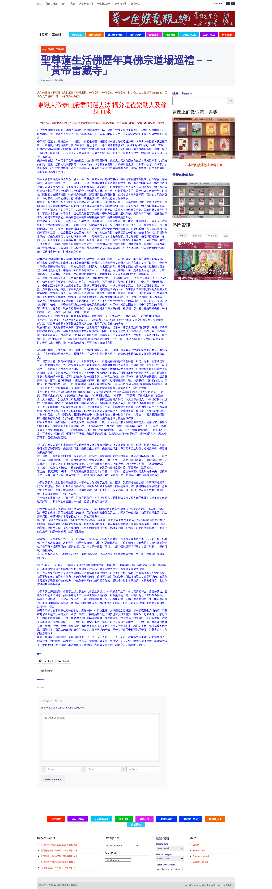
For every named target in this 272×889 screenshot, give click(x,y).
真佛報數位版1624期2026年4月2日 (58, 867)
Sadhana (209, 34)
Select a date (162, 844)
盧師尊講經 (136, 34)
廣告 (72, 3)
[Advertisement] (198, 336)
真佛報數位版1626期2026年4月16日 (59, 856)
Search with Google (165, 865)
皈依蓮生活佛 (104, 3)
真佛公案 (154, 34)
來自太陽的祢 (48, 49)
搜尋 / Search (182, 93)
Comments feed (201, 856)
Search (217, 3)
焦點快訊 (77, 34)
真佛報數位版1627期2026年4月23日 (59, 850)
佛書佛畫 (170, 34)
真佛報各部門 (86, 3)
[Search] (230, 101)
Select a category (164, 854)
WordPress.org (200, 862)
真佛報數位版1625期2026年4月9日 (58, 862)
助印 (64, 3)
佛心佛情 (197, 235)
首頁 (39, 3)
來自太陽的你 (47, 670)
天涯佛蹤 (227, 34)
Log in (196, 844)
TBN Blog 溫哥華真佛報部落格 (62, 885)
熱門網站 (135, 3)
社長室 (43, 35)
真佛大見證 (95, 34)
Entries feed (199, 850)
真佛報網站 (120, 3)
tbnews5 (46, 80)
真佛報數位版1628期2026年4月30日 (59, 844)
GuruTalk (189, 34)
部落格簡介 (51, 3)
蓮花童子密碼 (115, 34)
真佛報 (56, 35)
